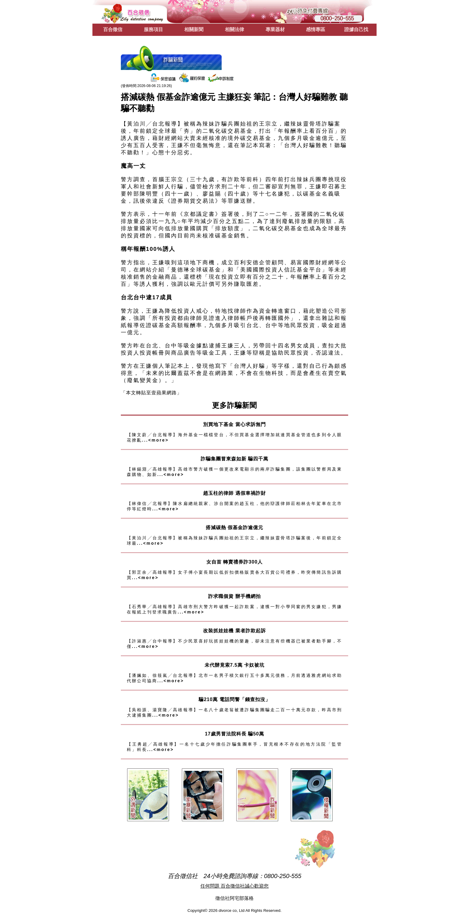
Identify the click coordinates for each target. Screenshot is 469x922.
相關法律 (234, 29)
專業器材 (275, 29)
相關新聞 (193, 29)
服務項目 (153, 29)
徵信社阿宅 (227, 898)
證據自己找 (356, 29)
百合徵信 (112, 29)
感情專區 (315, 29)
